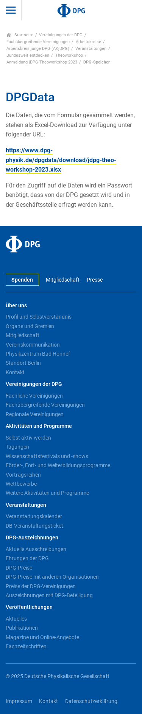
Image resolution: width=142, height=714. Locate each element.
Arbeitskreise (88, 41)
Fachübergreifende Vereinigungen (38, 41)
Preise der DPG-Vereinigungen (41, 586)
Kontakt (15, 372)
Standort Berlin (23, 363)
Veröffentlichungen (29, 607)
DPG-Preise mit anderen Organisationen (52, 577)
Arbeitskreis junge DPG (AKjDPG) (37, 48)
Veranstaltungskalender (34, 516)
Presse (95, 280)
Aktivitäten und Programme (39, 426)
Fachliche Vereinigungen (34, 396)
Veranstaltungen (90, 48)
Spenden (22, 280)
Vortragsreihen (23, 475)
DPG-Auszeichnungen (32, 537)
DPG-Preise (19, 568)
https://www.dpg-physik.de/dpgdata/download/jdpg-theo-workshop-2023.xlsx (61, 160)
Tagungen (17, 447)
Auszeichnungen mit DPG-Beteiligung (49, 595)
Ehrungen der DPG (27, 558)
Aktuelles (16, 619)
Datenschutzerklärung (91, 701)
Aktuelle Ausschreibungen (36, 549)
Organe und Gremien (30, 326)
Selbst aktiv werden (28, 438)
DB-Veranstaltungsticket (34, 526)
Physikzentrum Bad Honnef (38, 354)
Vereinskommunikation (33, 345)
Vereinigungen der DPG (61, 35)
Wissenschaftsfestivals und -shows (47, 456)
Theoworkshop (69, 55)
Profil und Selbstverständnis (39, 317)
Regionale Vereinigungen (35, 414)
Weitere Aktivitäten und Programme (47, 493)
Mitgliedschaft (63, 280)
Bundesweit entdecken (27, 55)
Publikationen (22, 628)
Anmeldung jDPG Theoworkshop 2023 (41, 62)
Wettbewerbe (21, 484)
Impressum (19, 701)
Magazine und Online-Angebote (42, 637)
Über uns (16, 305)
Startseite (19, 35)
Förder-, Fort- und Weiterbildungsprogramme (58, 465)
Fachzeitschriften (26, 646)
